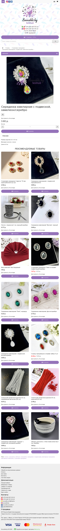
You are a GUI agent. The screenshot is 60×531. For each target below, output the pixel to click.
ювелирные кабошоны (7, 458)
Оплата (3, 472)
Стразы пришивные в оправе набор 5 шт (44, 354)
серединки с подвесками (34, 457)
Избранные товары (6, 484)
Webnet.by (37, 529)
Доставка (4, 474)
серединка (12, 457)
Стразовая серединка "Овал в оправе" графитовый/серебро (43, 268)
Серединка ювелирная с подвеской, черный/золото (43, 182)
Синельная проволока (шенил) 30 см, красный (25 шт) (43, 398)
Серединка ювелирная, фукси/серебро (44, 311)
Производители (5, 488)
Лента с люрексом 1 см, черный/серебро (14, 225)
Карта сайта (4, 492)
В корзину (30, 131)
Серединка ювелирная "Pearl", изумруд (14, 311)
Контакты (3, 476)
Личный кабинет (5, 483)
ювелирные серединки (48, 457)
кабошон (17, 457)
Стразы (7, 48)
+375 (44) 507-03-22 (31, 27)
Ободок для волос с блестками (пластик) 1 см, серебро (45, 442)
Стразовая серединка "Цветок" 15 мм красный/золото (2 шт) (13, 182)
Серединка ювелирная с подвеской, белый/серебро (13, 354)
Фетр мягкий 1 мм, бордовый (10, 267)
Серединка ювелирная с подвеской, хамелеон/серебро (17, 49)
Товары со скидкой (6, 486)
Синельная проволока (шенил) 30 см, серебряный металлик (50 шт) (13, 398)
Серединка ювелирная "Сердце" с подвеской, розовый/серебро (12, 442)
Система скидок (5, 477)
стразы (6, 457)
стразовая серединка (20, 458)
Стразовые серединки (18, 48)
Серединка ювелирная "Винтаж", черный (44, 225)
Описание (5, 136)
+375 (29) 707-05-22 (31, 29)
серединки (24, 457)
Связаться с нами (6, 490)
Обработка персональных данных (10, 470)
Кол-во (3, 124)
